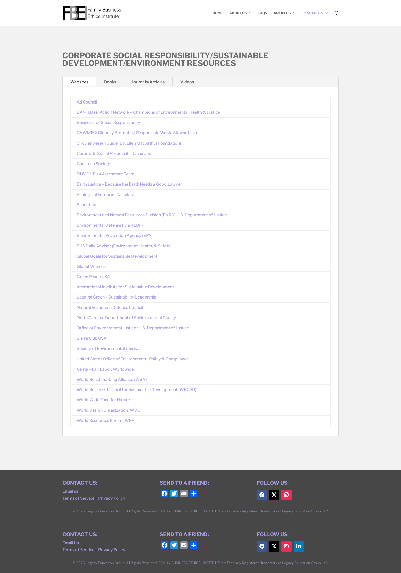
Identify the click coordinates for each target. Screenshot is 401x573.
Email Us (70, 543)
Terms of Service (78, 498)
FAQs (262, 13)
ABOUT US (238, 13)
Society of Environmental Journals (109, 348)
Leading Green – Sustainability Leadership (117, 297)
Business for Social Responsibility (108, 122)
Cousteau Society (93, 163)
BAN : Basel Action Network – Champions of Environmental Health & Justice (148, 112)
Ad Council (87, 102)
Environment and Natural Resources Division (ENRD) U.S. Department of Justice (152, 215)
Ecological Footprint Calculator (106, 194)
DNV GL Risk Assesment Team (106, 173)
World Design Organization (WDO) (109, 410)
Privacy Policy (111, 498)
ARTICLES (282, 13)
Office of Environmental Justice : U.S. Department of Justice (133, 328)
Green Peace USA (93, 276)
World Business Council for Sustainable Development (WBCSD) (136, 389)
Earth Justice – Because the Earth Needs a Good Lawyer (129, 184)
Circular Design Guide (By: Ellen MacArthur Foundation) (129, 143)
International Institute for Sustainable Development (125, 286)
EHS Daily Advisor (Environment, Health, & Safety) (124, 246)
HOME (218, 13)
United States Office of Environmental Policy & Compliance (133, 359)
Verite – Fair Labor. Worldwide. (106, 369)
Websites (79, 81)
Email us (70, 491)
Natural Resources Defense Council (110, 307)
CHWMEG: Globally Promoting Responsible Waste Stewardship (137, 132)
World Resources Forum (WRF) (106, 420)
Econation (86, 204)
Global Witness (91, 266)
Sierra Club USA (92, 338)
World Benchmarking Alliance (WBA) (112, 379)
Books (110, 81)
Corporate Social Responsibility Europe (114, 153)
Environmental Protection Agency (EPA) (115, 235)
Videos (187, 81)
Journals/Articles (148, 81)
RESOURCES (312, 13)
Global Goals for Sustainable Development (117, 256)
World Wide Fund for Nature (103, 399)
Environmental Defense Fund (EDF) (110, 225)
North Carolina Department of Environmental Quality (126, 317)
